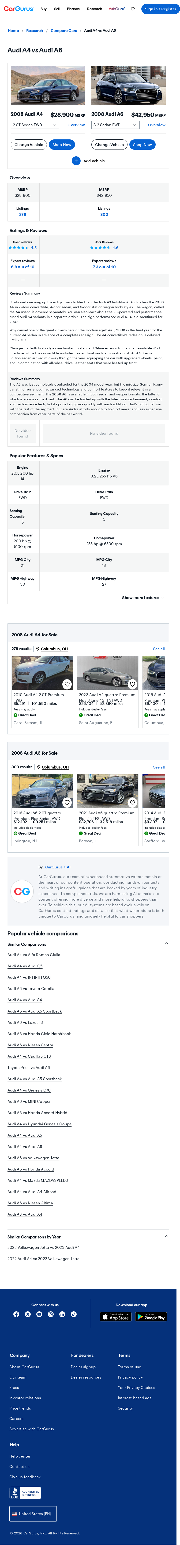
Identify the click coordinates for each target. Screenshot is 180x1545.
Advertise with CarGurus (31, 1429)
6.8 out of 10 (22, 266)
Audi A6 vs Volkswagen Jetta (33, 1157)
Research (34, 30)
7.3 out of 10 (104, 266)
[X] (28, 1316)
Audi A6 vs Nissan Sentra (30, 1045)
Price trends (20, 1408)
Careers (16, 1418)
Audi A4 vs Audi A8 (25, 1146)
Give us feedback (25, 1476)
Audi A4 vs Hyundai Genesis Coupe (39, 1124)
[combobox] (33, 1513)
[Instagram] (51, 1316)
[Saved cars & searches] (133, 9)
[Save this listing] (67, 684)
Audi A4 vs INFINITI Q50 (29, 977)
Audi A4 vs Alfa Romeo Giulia (34, 954)
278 (22, 214)
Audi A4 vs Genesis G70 (29, 1090)
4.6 (115, 247)
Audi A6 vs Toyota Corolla (31, 988)
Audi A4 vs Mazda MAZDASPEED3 (38, 1180)
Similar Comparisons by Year (88, 1237)
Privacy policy (130, 1377)
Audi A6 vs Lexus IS (25, 1022)
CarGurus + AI (58, 867)
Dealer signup (83, 1366)
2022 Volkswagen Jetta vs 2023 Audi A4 (44, 1247)
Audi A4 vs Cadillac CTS (29, 1056)
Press (14, 1387)
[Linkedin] (62, 1316)
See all (159, 648)
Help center (19, 1456)
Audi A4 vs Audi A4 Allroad (32, 1191)
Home (13, 30)
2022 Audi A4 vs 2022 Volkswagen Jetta (43, 1258)
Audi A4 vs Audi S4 (25, 999)
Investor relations (25, 1397)
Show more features (143, 597)
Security (125, 1408)
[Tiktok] (74, 1316)
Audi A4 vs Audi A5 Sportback (35, 1078)
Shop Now (61, 144)
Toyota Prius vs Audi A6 (29, 1067)
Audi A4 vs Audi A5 (25, 1135)
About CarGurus (24, 1366)
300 (104, 214)
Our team (18, 1377)
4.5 (34, 247)
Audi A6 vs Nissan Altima (30, 1203)
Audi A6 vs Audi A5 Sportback (35, 1011)
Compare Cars (64, 30)
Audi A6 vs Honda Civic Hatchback (39, 1033)
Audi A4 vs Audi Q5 (25, 966)
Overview (76, 124)
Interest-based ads (135, 1397)
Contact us (19, 1466)
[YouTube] (39, 1316)
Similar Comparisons (88, 944)
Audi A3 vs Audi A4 (25, 1214)
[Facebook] (16, 1316)
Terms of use (129, 1366)
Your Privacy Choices (136, 1387)
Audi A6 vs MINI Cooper (29, 1101)
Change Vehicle (29, 144)
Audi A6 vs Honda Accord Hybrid (37, 1112)
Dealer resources (86, 1377)
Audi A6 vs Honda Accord (31, 1169)
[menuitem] (43, 8)
